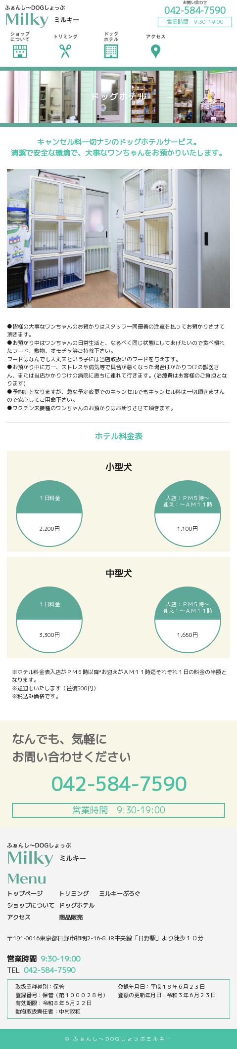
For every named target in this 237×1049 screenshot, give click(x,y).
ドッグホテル (111, 44)
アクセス (156, 44)
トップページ (25, 893)
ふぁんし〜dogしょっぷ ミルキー (42, 17)
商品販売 (71, 917)
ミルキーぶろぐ (120, 893)
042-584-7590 (195, 10)
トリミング (65, 44)
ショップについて (20, 44)
